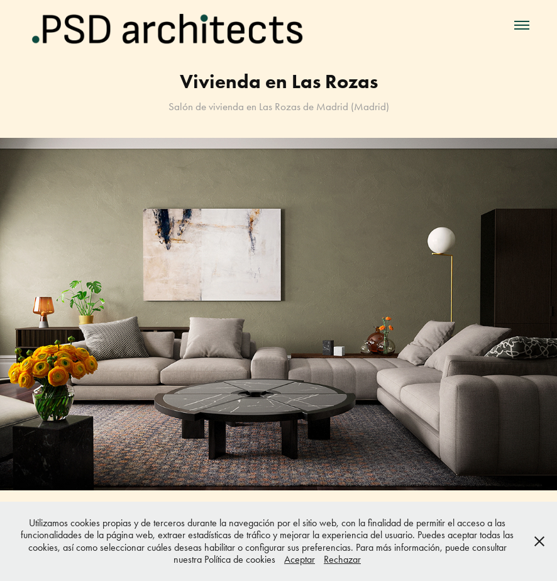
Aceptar (299, 559)
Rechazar (342, 559)
